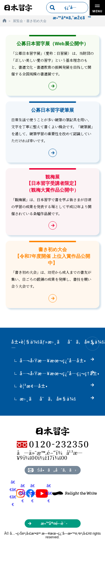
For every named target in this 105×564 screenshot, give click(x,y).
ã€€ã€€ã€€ (17, 493)
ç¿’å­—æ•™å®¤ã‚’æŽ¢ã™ (70, 8)
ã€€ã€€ (27, 493)
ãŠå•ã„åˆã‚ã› (54, 470)
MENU (97, 9)
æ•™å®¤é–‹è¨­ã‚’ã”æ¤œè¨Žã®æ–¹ (54, 524)
